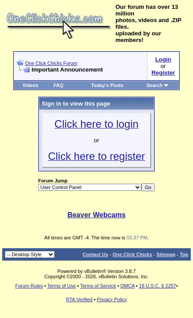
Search (157, 85)
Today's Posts (107, 85)
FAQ (58, 85)
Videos (30, 85)
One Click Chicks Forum (51, 63)
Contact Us (95, 254)
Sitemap (165, 254)
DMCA (128, 285)
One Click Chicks (132, 254)
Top (184, 254)
